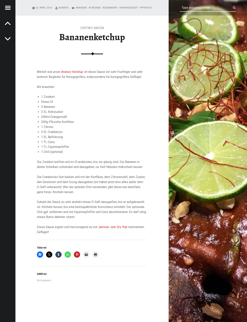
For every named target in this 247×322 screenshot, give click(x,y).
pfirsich (146, 7)
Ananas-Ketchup (72, 72)
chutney (86, 28)
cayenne (95, 7)
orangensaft (129, 7)
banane (82, 7)
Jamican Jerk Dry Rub (112, 227)
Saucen (99, 28)
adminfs (63, 7)
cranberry (111, 7)
